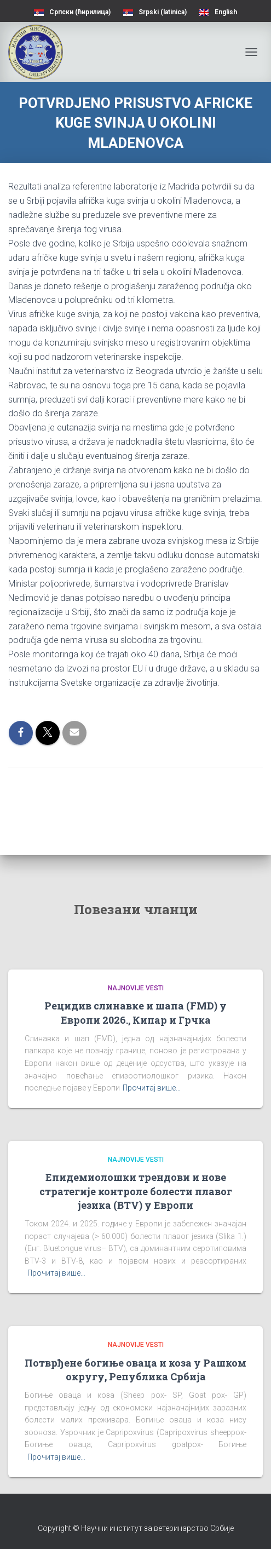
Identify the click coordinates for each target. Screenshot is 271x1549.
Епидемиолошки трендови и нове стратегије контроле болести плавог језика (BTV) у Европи (135, 1191)
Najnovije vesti (136, 988)
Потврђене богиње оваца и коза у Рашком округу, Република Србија (135, 1369)
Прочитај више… (152, 1087)
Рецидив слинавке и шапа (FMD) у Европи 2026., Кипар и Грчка (135, 1012)
